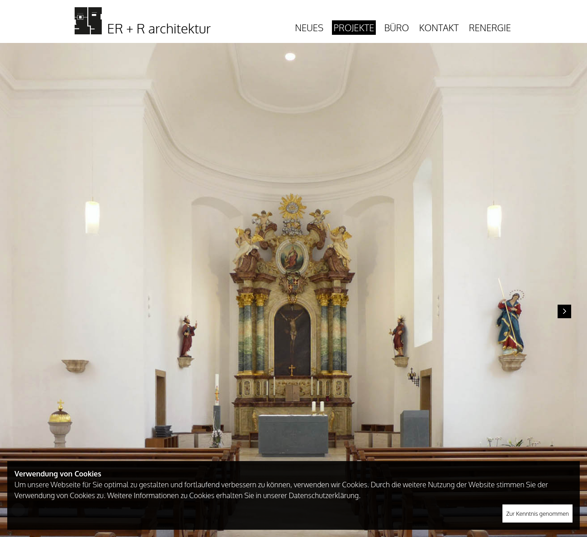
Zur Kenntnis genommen (537, 513)
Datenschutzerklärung (324, 495)
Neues (309, 27)
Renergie (490, 27)
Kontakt (439, 27)
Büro (396, 27)
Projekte (354, 27)
